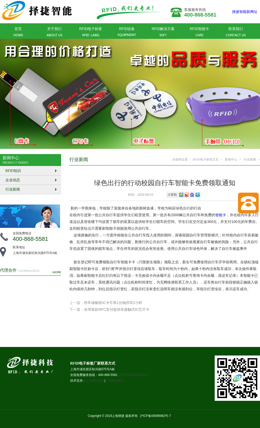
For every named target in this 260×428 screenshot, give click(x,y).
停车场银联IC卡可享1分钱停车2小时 (113, 303)
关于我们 (54, 32)
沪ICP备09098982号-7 (133, 375)
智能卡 (220, 215)
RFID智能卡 (199, 32)
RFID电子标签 (91, 32)
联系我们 (236, 32)
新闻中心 (231, 159)
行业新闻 (250, 159)
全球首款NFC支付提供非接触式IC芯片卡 (116, 309)
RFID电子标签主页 (205, 159)
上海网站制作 (114, 380)
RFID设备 (127, 32)
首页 (18, 32)
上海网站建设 (95, 380)
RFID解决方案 (163, 32)
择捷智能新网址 (244, 12)
